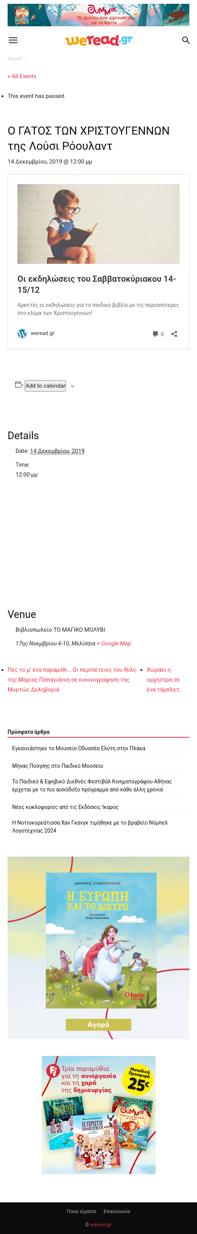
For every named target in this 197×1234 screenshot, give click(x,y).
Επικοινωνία (117, 1211)
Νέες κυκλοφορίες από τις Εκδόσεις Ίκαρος (65, 807)
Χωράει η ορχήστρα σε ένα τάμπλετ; (163, 679)
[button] (13, 40)
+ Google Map (114, 643)
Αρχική (15, 58)
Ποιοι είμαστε (81, 1211)
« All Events (22, 76)
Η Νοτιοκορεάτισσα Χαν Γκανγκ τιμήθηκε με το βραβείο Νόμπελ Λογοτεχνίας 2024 (90, 827)
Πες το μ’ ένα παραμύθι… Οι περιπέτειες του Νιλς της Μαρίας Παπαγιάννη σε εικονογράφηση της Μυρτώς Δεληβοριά (72, 679)
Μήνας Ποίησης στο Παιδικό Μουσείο (57, 766)
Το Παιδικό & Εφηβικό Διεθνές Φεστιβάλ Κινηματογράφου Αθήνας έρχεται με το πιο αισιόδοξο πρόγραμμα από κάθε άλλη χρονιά (92, 785)
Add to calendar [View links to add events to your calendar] (45, 385)
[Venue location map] (98, 538)
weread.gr (101, 1224)
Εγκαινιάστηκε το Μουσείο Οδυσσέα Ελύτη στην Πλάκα (78, 748)
